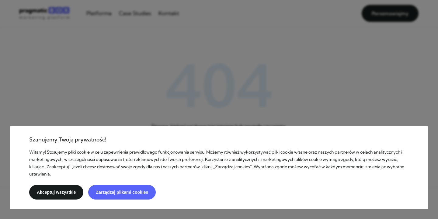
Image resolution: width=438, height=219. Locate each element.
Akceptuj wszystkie (56, 192)
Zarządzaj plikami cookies (122, 192)
